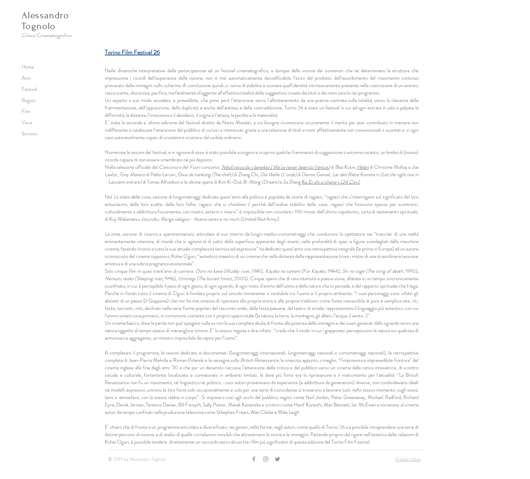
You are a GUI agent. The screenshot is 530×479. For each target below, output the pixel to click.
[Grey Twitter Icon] (277, 459)
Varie (27, 122)
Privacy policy (408, 459)
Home (28, 67)
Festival (29, 89)
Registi (28, 100)
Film (26, 111)
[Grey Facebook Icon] (253, 459)
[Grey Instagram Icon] (265, 459)
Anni (26, 78)
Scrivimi (29, 133)
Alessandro (45, 15)
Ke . (331, 182)
